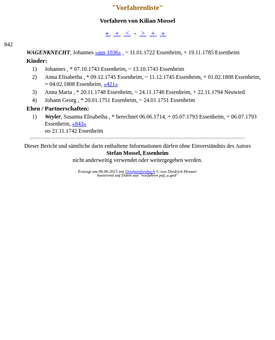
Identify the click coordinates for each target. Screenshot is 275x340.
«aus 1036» (108, 52)
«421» (111, 84)
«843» (79, 123)
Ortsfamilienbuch (140, 171)
